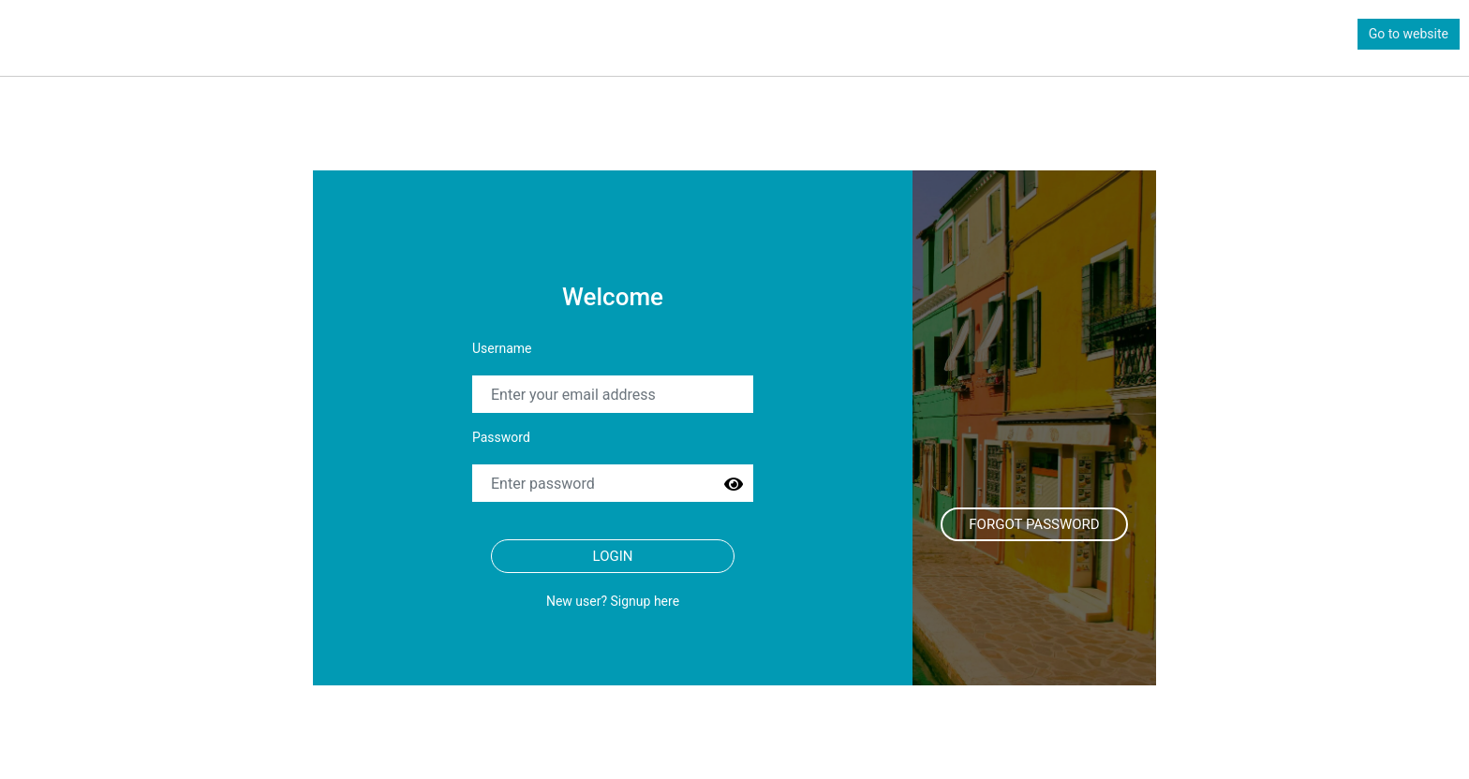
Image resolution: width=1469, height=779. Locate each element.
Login (613, 556)
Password (501, 437)
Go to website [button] (1408, 33)
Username (502, 348)
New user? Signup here (612, 601)
